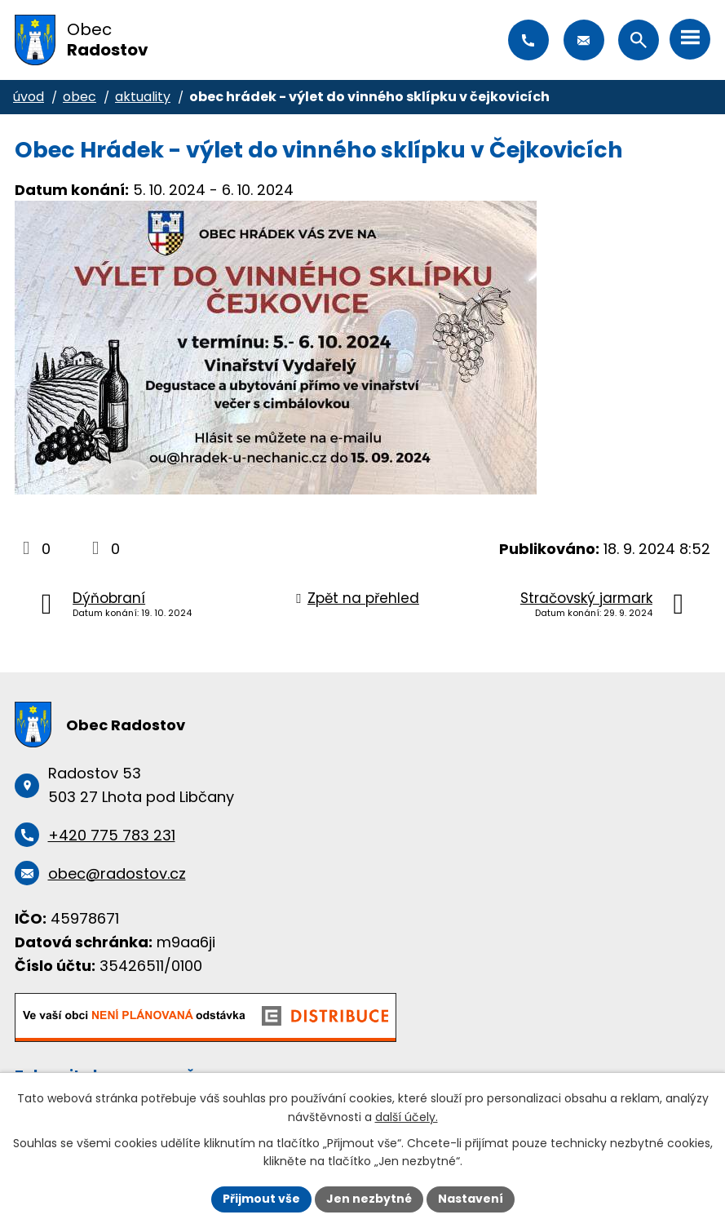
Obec (79, 96)
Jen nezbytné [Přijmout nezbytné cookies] (369, 1198)
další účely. (406, 1117)
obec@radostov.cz (584, 40)
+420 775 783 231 (528, 40)
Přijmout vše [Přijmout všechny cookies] (261, 1198)
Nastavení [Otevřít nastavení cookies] (470, 1198)
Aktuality (142, 96)
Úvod (28, 96)
